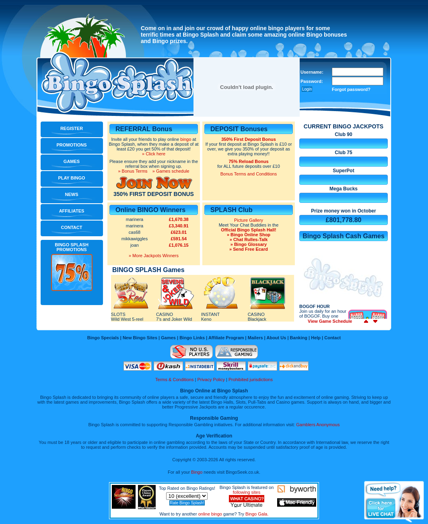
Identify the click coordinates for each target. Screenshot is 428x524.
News (71, 194)
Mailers (255, 337)
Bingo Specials (103, 337)
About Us (276, 337)
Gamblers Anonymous (318, 424)
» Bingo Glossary (248, 244)
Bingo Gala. (256, 514)
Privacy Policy (210, 379)
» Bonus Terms (132, 171)
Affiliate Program (226, 337)
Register (71, 128)
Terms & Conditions (174, 379)
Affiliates (71, 210)
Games (72, 161)
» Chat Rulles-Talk (249, 239)
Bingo (196, 472)
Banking (298, 337)
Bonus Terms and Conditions (248, 173)
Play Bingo (71, 177)
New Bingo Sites (140, 337)
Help (316, 337)
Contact (71, 227)
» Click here (153, 153)
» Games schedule (170, 171)
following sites (246, 492)
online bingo (210, 514)
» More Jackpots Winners (154, 255)
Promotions (71, 144)
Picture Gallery (248, 220)
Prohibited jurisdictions (250, 379)
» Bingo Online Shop (248, 234)
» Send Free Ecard (248, 249)
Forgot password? (351, 89)
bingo (185, 139)
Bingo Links (192, 337)
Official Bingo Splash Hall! (248, 229)
